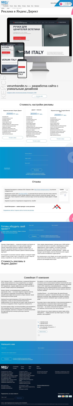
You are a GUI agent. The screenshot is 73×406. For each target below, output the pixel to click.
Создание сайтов (11, 92)
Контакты (37, 5)
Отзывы (24, 5)
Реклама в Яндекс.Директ (42, 372)
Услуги (11, 5)
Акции (28, 5)
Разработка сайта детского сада (25, 372)
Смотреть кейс (39, 96)
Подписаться (19, 397)
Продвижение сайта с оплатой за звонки (9, 379)
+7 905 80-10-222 (43, 323)
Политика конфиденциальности (43, 385)
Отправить (34, 236)
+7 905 (67, 4)
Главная (2, 8)
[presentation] (35, 97)
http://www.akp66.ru (23, 193)
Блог (32, 5)
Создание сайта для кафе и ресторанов (26, 375)
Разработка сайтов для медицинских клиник (26, 380)
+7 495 (67, 3)
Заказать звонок (66, 5)
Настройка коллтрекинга (6, 386)
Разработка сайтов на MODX (24, 376)
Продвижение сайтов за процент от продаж (9, 375)
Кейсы (19, 5)
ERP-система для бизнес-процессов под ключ (27, 387)
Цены (15, 5)
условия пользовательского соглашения (37, 174)
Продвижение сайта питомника (7, 372)
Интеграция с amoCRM (23, 389)
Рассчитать (36, 170)
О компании (5, 5)
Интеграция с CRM (31, 92)
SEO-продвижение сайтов (6, 378)
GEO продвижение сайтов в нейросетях (8, 376)
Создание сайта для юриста (24, 378)
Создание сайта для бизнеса (24, 381)
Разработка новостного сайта (24, 383)
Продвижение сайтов (8, 210)
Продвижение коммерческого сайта (8, 382)
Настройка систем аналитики (6, 388)
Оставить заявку (12, 137)
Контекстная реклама (21, 92)
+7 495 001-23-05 (43, 322)
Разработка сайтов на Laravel (24, 374)
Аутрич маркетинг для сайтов (6, 374)
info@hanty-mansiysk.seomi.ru (45, 325)
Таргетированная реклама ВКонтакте (62, 372)
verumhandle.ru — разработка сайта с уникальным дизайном (32, 87)
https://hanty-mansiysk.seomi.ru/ (42, 189)
